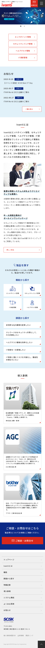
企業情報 (21, 635)
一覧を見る (29, 109)
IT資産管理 (22, 57)
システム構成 (9, 597)
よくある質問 (9, 604)
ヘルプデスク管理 (23, 51)
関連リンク (29, 635)
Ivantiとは (8, 566)
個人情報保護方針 (10, 635)
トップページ (9, 559)
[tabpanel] (22, 15)
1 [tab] (21, 26)
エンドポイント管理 (23, 37)
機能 (5, 572)
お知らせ (7, 610)
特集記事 (7, 585)
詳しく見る (10, 250)
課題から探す (9, 578)
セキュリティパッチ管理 (23, 44)
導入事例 (7, 591)
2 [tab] (24, 26)
